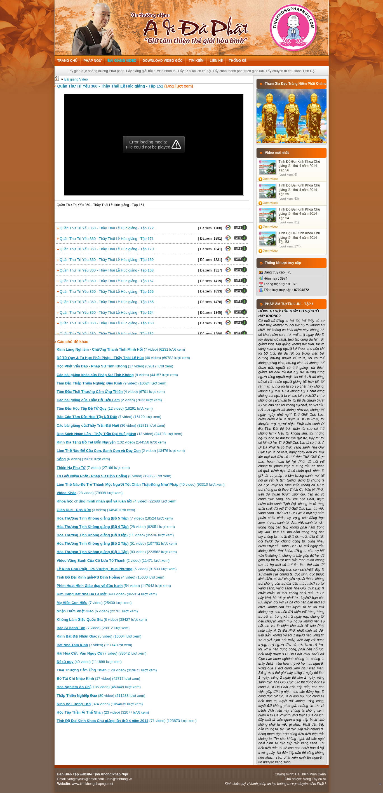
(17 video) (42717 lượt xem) (98, 678)
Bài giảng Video (121, 61)
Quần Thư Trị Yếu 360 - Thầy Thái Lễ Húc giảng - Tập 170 (105, 249)
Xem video (270, 178)
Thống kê (237, 61)
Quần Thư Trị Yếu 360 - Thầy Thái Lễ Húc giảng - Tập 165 (105, 302)
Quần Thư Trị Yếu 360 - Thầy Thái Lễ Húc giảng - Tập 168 (105, 270)
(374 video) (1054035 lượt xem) (100, 704)
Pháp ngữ (92, 61)
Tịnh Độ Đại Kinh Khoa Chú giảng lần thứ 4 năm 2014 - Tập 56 (299, 166)
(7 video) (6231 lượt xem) (121, 349)
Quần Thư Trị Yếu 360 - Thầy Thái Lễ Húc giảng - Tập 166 (105, 291)
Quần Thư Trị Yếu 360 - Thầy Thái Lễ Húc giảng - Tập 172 (105, 228)
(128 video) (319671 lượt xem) (107, 670)
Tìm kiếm (196, 61)
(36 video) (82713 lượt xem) (111, 425)
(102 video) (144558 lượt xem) (111, 442)
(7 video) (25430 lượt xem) (94, 603)
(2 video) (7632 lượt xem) (109, 400)
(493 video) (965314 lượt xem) (107, 594)
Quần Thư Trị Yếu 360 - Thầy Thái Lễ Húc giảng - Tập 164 (105, 312)
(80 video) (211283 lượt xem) (101, 695)
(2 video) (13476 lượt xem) (121, 451)
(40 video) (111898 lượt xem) (89, 662)
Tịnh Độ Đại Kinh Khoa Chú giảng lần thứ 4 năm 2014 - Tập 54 (299, 213)
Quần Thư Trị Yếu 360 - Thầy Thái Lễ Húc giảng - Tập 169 (105, 260)
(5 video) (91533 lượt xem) (117, 569)
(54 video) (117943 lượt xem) (114, 586)
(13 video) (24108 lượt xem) (119, 434)
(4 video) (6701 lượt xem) (111, 392)
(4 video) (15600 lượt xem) (111, 577)
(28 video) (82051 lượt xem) (116, 527)
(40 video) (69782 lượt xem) (123, 358)
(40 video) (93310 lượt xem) (141, 484)
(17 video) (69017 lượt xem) (115, 366)
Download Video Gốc (163, 61)
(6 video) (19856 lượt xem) (83, 459)
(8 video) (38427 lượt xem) (102, 619)
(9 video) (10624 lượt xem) (111, 383)
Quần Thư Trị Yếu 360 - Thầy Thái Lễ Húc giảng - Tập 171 (105, 239)
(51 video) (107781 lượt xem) (117, 543)
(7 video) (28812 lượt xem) (93, 628)
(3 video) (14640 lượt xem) (96, 510)
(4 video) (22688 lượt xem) (117, 501)
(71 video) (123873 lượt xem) (127, 721)
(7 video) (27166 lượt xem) (93, 468)
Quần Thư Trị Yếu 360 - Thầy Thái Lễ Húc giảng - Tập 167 (105, 281)
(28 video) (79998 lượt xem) (90, 493)
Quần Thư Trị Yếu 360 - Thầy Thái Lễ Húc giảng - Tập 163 (105, 323)
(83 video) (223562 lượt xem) (117, 552)
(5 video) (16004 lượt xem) (99, 636)
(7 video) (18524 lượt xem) (115, 518)
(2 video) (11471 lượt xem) (113, 560)
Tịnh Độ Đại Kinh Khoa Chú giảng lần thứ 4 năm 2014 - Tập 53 (299, 237)
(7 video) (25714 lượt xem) (94, 645)
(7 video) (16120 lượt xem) (109, 417)
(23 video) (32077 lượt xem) (103, 712)
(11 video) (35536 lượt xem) (115, 535)
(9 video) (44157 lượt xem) (117, 375)
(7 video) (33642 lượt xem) (102, 653)
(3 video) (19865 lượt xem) (114, 476)
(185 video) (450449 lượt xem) (99, 687)
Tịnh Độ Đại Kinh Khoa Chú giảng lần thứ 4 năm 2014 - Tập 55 (299, 189)
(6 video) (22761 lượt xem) (97, 611)
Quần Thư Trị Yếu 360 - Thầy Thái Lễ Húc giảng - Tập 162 (105, 334)
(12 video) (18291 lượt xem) (105, 408)
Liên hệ (216, 61)
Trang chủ (67, 61)
